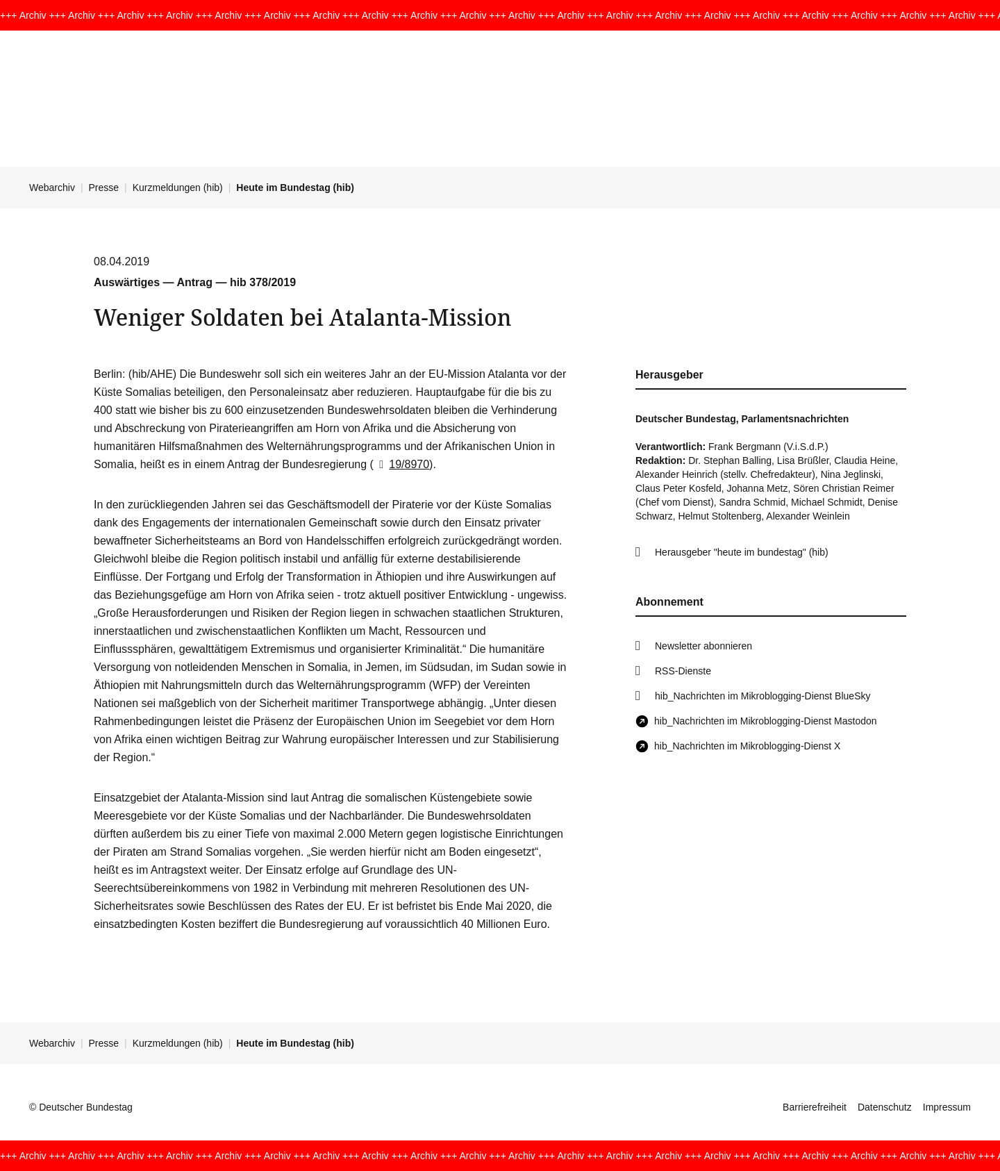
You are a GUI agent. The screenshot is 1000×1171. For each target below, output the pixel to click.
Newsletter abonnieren (703, 645)
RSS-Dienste (683, 670)
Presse (104, 187)
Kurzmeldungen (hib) (178, 187)
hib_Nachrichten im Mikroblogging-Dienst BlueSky (762, 695)
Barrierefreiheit (815, 1107)
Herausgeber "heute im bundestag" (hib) (741, 552)
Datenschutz (885, 1107)
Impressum (947, 1107)
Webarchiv (52, 187)
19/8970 (401, 464)
